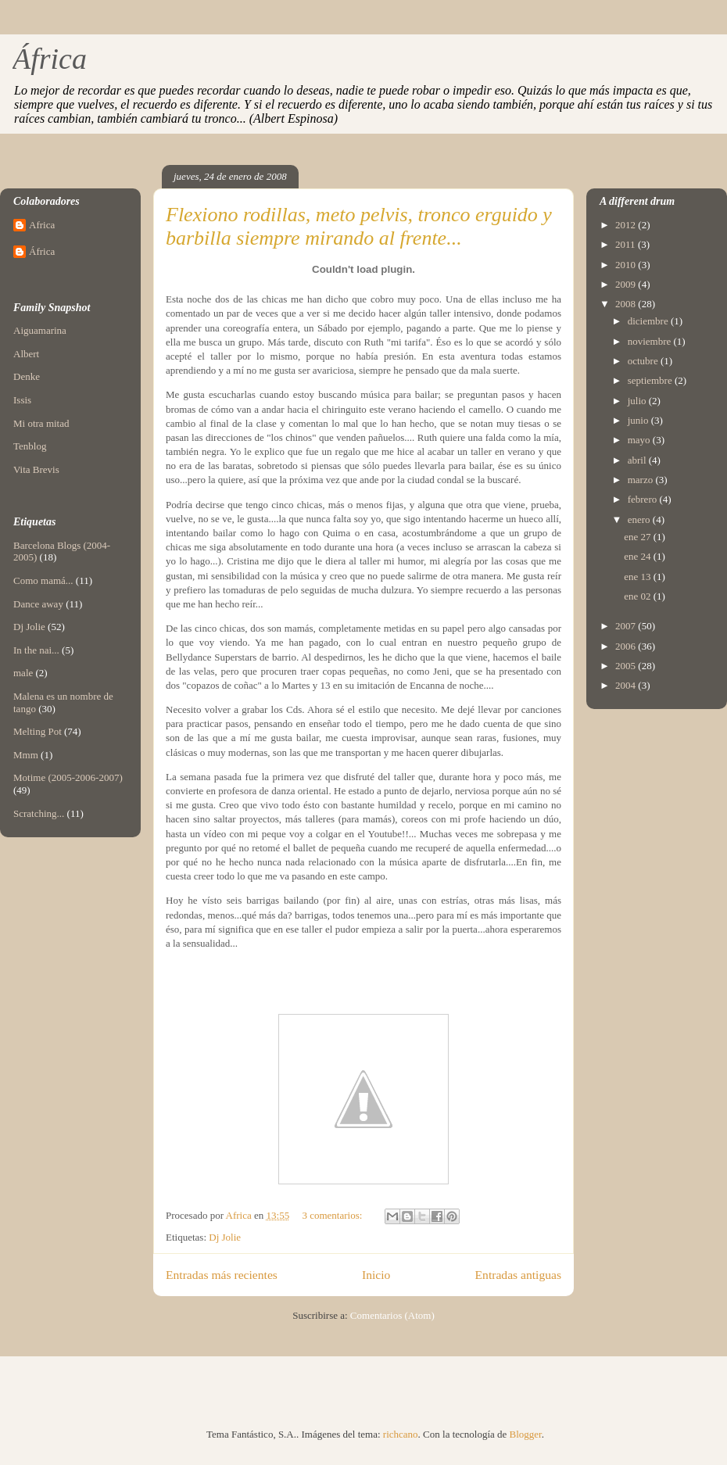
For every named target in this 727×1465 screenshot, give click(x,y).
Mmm (25, 755)
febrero (644, 499)
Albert (26, 354)
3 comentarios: (333, 1215)
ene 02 (639, 596)
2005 (626, 666)
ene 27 (639, 537)
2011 (626, 244)
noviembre (651, 341)
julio (638, 401)
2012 (626, 225)
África (50, 58)
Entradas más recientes (222, 1274)
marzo (642, 479)
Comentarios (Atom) (392, 1315)
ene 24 (639, 556)
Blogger (526, 1434)
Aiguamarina (39, 330)
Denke (26, 376)
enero (640, 519)
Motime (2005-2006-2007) (68, 777)
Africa (42, 225)
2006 (626, 646)
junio (639, 420)
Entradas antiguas (518, 1274)
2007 (626, 626)
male (23, 673)
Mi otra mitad (41, 423)
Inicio (376, 1274)
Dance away (38, 604)
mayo (640, 440)
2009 (626, 284)
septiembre (651, 380)
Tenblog (29, 446)
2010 (626, 264)
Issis (22, 400)
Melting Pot (37, 731)
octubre (644, 361)
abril (638, 460)
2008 (626, 304)
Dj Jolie (225, 1237)
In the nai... (36, 650)
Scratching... (38, 813)
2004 (626, 685)
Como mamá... (43, 580)
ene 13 (639, 576)
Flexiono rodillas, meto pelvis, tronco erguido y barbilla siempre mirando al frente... (359, 226)
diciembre (649, 321)
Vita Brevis (36, 469)
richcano (400, 1434)
